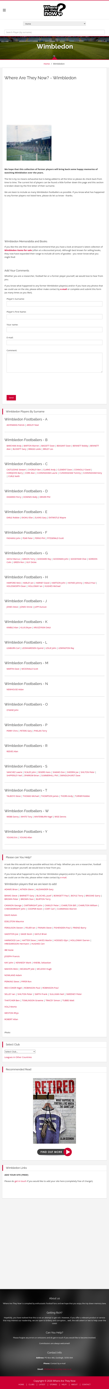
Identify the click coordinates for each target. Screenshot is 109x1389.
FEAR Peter (28, 538)
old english (19, 1051)
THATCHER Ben (12, 1000)
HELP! (64, 1384)
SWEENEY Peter (74, 994)
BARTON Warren (31, 445)
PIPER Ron (26, 981)
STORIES (53, 1384)
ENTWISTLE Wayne (57, 517)
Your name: (12, 324)
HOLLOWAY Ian (35, 586)
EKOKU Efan (27, 517)
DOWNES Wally (30, 497)
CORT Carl (50, 908)
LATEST (42, 1384)
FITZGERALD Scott (55, 538)
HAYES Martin (45, 940)
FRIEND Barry (79, 927)
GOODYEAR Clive (78, 559)
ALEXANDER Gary (44, 889)
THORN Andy (67, 796)
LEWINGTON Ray (66, 648)
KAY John (8, 962)
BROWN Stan (27, 899)
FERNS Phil (40, 538)
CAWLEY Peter (52, 905)
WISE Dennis (60, 816)
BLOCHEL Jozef (43, 895)
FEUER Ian (30, 927)
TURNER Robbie (82, 796)
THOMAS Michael (31, 796)
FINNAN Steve (45, 927)
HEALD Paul (89, 582)
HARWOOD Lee (12, 940)
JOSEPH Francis (12, 956)
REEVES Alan (12, 751)
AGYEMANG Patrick (16, 425)
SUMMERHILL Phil (49, 775)
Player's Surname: (16, 298)
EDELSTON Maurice (14, 921)
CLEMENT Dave (65, 469)
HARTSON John (58, 582)
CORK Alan (30, 473)
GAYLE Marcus (13, 559)
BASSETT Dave (48, 445)
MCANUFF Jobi (27, 968)
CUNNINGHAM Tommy (70, 473)
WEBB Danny (13, 816)
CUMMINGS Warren (67, 908)
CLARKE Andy (49, 469)
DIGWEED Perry (14, 497)
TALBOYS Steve (14, 796)
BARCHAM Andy (14, 445)
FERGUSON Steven (13, 927)
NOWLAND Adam (13, 975)
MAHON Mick (11, 968)
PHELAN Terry (40, 730)
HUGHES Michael (53, 586)
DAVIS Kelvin (10, 915)
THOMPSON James (50, 796)
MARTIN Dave (13, 668)
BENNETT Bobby (80, 445)
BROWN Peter (11, 899)
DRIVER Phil (45, 497)
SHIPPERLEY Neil (14, 775)
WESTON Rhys (11, 1012)
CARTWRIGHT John (33, 905)
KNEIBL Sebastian (42, 962)
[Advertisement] (31, 103)
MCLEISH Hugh (44, 968)
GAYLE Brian (41, 933)
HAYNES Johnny (75, 582)
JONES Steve (12, 606)
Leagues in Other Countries (18, 1057)
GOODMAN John (61, 559)
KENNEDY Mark (23, 962)
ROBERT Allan (11, 1019)
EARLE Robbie (13, 517)
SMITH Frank (41, 994)
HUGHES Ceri (38, 943)
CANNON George (13, 905)
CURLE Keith (14, 476)
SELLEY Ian (9, 994)
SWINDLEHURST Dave (70, 775)
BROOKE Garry (93, 895)
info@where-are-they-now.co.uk (57, 1369)
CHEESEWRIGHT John (15, 908)
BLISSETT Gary (19, 449)
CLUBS (31, 1384)
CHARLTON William (87, 905)
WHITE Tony (26, 816)
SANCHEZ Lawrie (14, 772)
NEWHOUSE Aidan (15, 689)
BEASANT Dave (64, 445)
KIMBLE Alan (12, 627)
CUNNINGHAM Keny (92, 473)
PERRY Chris (12, 730)
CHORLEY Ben (34, 469)
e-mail (63, 289)
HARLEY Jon (28, 582)
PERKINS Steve (11, 981)
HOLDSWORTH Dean (16, 586)
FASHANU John (14, 538)
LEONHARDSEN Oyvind (32, 648)
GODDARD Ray (44, 559)
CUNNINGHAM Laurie (47, 473)
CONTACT (86, 1384)
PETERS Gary (26, 730)
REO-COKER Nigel (13, 987)
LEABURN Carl (13, 648)
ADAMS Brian (11, 889)
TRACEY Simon (52, 1000)
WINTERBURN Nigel (43, 816)
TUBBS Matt (68, 1000)
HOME (21, 1384)
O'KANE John (13, 710)
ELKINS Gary (40, 517)
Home (47, 63)
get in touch (21, 1181)
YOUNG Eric (12, 837)
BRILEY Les (48, 449)
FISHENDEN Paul (62, 927)
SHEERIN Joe (72, 772)
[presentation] (28, 383)
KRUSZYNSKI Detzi (42, 627)
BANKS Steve (10, 895)
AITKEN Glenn (27, 889)
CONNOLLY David (82, 469)
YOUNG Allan (26, 837)
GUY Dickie (31, 562)
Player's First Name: (16, 311)
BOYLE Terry (77, 895)
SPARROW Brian (31, 775)
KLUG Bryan (26, 627)
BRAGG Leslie (34, 449)
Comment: (12, 350)
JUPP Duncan (40, 606)
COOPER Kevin (35, 908)
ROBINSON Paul (32, 987)
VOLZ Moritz (10, 1006)
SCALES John (30, 772)
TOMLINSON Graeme (32, 1000)
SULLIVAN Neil (57, 994)
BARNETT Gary (27, 895)
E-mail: (10, 337)
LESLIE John (51, 648)
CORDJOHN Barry (15, 473)
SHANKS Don (59, 772)
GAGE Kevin (26, 933)
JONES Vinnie (26, 606)
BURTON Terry (43, 899)
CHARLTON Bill (68, 905)
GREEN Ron (18, 562)
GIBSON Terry (28, 559)
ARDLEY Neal (33, 425)
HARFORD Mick (14, 582)
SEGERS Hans (44, 772)
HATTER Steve (29, 940)
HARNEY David (42, 582)
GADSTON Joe (11, 933)
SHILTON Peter (88, 772)
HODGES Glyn (61, 940)
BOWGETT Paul (61, 895)
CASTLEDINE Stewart (16, 469)
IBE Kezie (8, 950)
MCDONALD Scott (30, 668)
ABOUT (74, 1384)
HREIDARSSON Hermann (16, 943)
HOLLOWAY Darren (80, 940)
